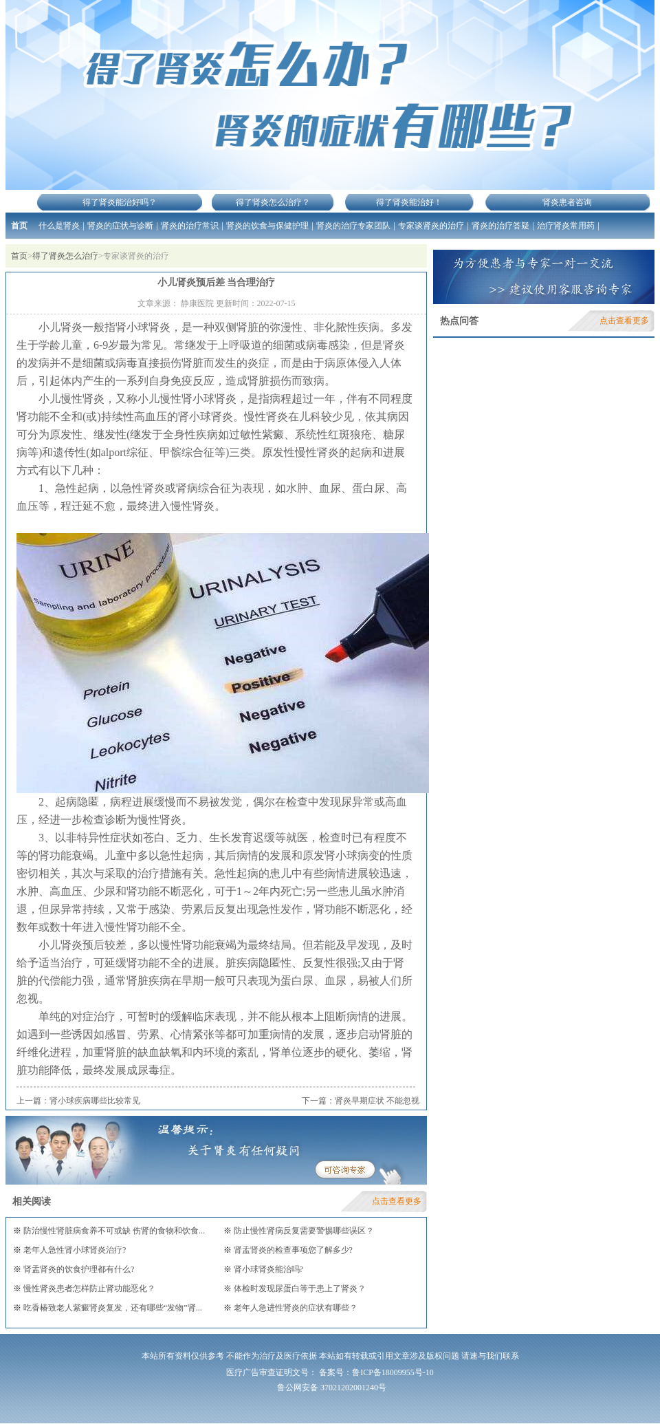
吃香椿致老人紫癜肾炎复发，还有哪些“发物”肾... (111, 1308)
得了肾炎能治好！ (409, 202)
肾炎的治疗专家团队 (353, 225)
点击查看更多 (396, 1201)
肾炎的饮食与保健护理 (267, 225)
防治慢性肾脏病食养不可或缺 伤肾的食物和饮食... (113, 1231)
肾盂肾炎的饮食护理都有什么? (77, 1269)
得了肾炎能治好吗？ (119, 202)
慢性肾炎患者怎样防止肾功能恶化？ (88, 1288)
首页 (19, 225)
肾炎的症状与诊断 (120, 225)
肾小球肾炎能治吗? (267, 1269)
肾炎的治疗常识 (190, 225)
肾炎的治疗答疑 (500, 225)
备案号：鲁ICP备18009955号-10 (376, 1372)
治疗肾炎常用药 (566, 225)
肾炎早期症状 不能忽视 (377, 1100)
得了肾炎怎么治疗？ (273, 202)
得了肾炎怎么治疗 (65, 256)
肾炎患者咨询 (567, 202)
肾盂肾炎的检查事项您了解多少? (292, 1250)
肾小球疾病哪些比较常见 (95, 1100)
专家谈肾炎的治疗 (431, 225)
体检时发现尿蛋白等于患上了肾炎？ (299, 1288)
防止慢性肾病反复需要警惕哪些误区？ (303, 1231)
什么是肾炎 (59, 225)
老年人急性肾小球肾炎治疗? (73, 1250)
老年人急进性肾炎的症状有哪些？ (295, 1308)
